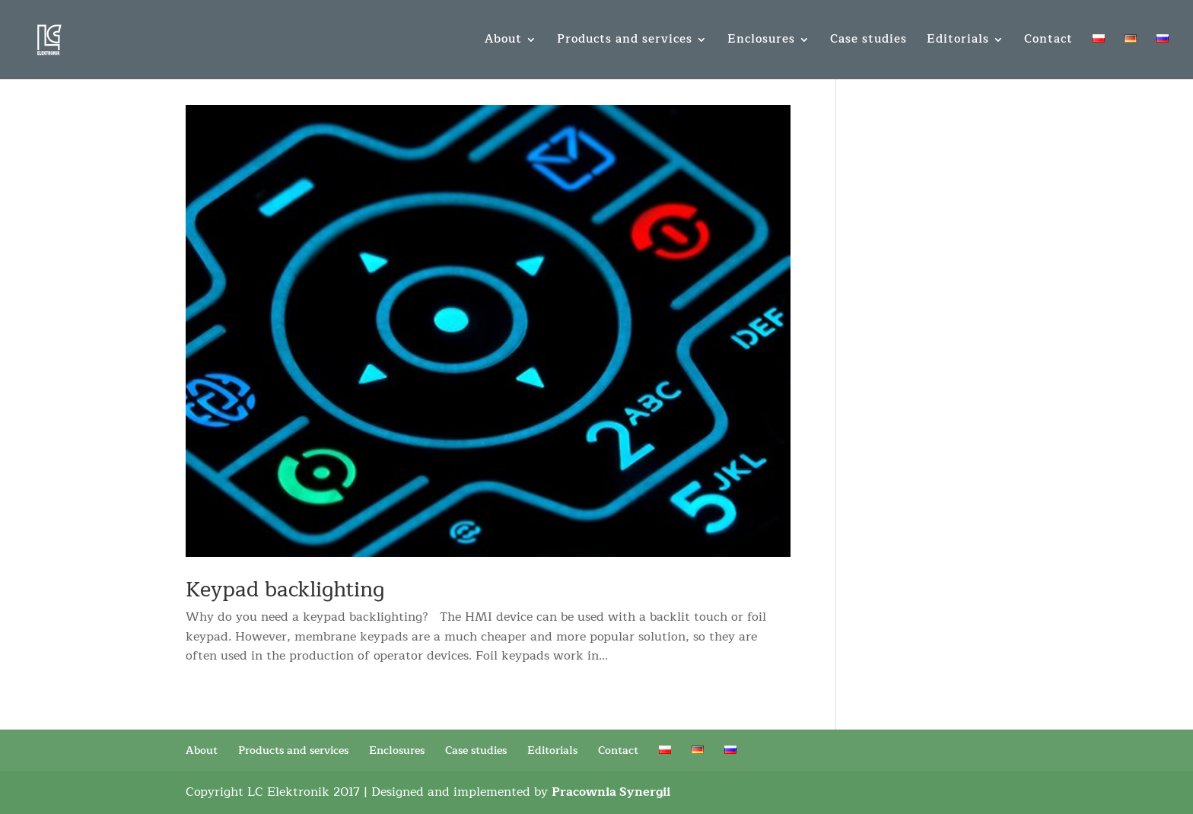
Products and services (624, 41)
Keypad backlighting (285, 590)
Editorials (958, 41)
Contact (1048, 41)
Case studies (868, 41)
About (503, 41)
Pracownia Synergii (611, 792)
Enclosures (761, 41)
